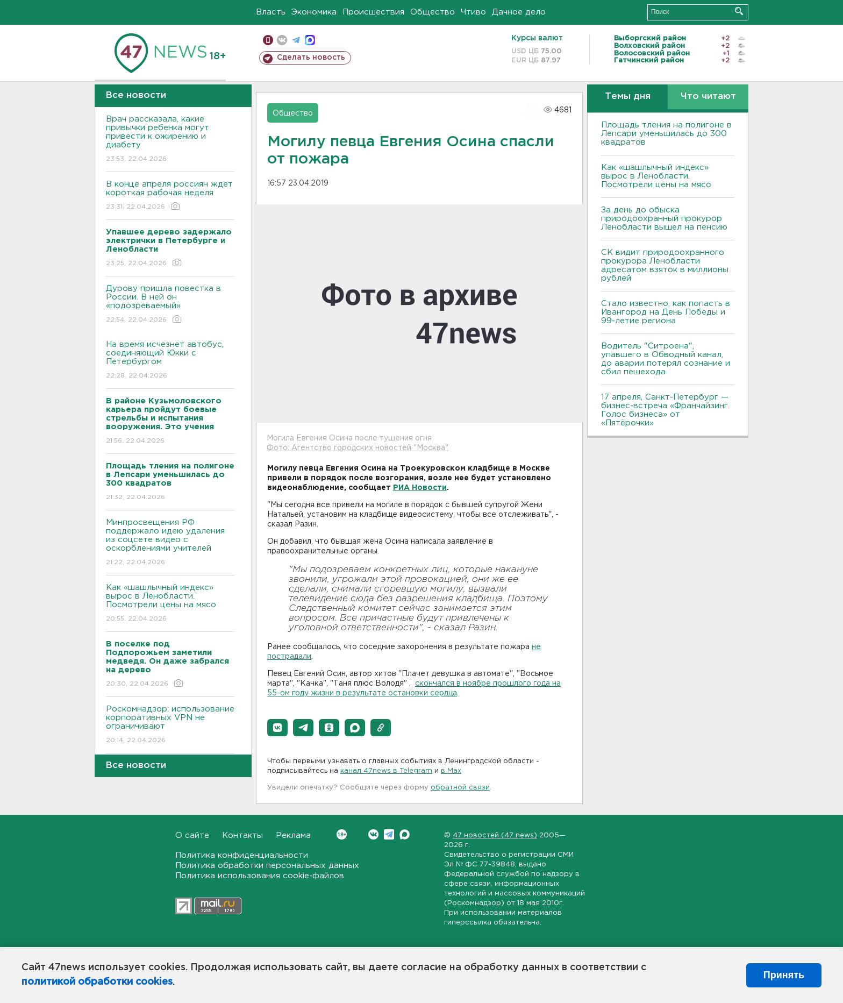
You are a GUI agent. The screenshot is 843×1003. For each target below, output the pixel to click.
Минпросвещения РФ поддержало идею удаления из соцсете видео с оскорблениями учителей (170, 543)
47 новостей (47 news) (495, 835)
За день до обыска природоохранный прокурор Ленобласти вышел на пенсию (664, 219)
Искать (739, 11)
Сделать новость (311, 57)
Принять (783, 975)
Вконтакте (342, 834)
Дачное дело (519, 12)
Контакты (242, 835)
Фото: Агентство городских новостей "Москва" (357, 448)
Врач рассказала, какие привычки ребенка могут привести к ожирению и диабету (170, 139)
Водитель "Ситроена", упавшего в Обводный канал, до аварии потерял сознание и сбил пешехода (665, 359)
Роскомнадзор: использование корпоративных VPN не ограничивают (170, 725)
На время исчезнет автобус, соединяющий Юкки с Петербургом (170, 360)
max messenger (310, 40)
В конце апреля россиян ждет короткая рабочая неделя (170, 196)
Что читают (708, 97)
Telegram (389, 834)
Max (404, 834)
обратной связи (460, 788)
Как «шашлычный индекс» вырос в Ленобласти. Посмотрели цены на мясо (170, 603)
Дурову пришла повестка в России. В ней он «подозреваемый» (170, 304)
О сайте (192, 835)
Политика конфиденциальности (241, 855)
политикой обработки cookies (97, 982)
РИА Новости (420, 488)
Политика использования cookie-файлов (259, 875)
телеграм (296, 40)
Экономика (314, 12)
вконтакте (282, 40)
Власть (270, 12)
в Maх (451, 771)
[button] (277, 727)
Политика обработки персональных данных (267, 865)
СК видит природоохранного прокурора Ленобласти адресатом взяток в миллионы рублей (664, 265)
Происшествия (373, 12)
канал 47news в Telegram (386, 771)
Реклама (293, 835)
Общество (432, 12)
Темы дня (628, 97)
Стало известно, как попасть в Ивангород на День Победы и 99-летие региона (665, 312)
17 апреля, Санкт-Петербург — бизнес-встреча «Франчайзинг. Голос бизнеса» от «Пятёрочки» (665, 410)
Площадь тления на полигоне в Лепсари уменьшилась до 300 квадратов (666, 134)
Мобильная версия (268, 40)
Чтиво (473, 12)
